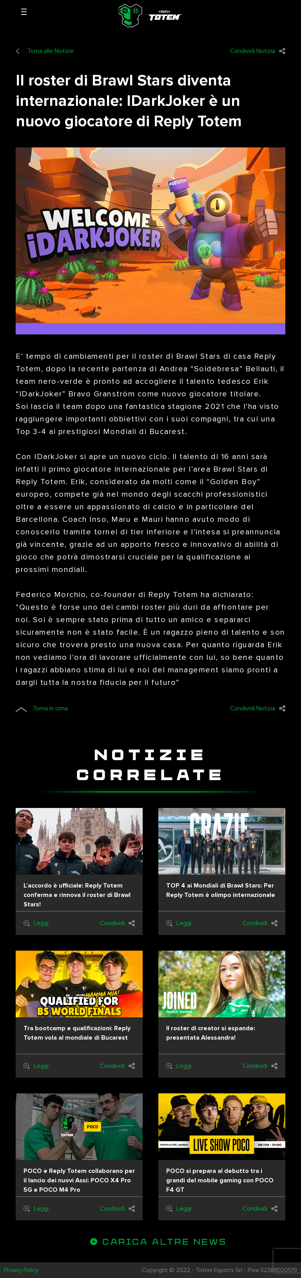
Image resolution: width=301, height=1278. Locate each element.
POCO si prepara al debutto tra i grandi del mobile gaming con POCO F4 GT (220, 1180)
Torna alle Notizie (45, 51)
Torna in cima (42, 708)
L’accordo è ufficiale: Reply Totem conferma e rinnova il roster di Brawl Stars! (77, 895)
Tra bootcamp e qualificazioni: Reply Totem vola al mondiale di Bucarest (77, 1033)
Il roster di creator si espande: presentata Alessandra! (210, 1033)
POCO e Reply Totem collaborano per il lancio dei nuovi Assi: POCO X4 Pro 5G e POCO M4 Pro (79, 1180)
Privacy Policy (21, 1270)
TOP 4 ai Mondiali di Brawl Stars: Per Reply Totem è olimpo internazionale (220, 890)
